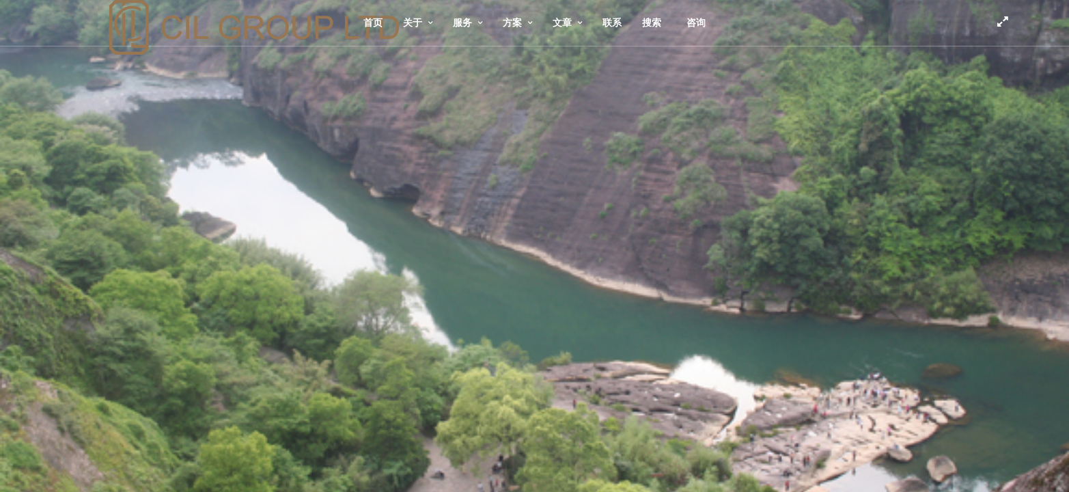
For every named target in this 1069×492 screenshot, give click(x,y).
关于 (412, 23)
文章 (562, 23)
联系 (612, 23)
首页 (373, 23)
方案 (512, 23)
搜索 (651, 23)
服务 (462, 23)
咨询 (696, 23)
